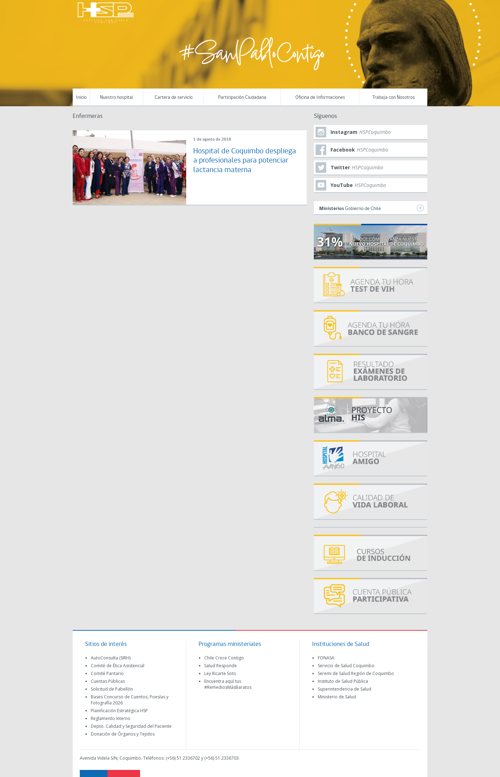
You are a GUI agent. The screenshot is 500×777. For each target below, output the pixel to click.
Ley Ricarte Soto (220, 673)
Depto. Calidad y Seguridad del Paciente (131, 726)
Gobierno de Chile (371, 207)
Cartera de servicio (174, 97)
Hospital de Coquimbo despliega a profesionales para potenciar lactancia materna (244, 160)
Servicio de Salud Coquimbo (346, 666)
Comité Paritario (107, 673)
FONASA (326, 658)
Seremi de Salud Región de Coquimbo (356, 673)
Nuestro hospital (116, 97)
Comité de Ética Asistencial (117, 666)
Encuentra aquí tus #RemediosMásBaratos (227, 684)
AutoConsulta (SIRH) (110, 658)
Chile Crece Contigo (224, 658)
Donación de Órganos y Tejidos (123, 734)
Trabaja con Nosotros (393, 97)
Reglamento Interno (110, 718)
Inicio (81, 97)
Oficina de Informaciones (320, 97)
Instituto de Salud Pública (343, 681)
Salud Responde (220, 666)
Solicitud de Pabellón (112, 689)
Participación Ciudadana (242, 97)
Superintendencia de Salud (344, 689)
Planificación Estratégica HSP (119, 711)
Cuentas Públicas (108, 681)
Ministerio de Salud (337, 697)
